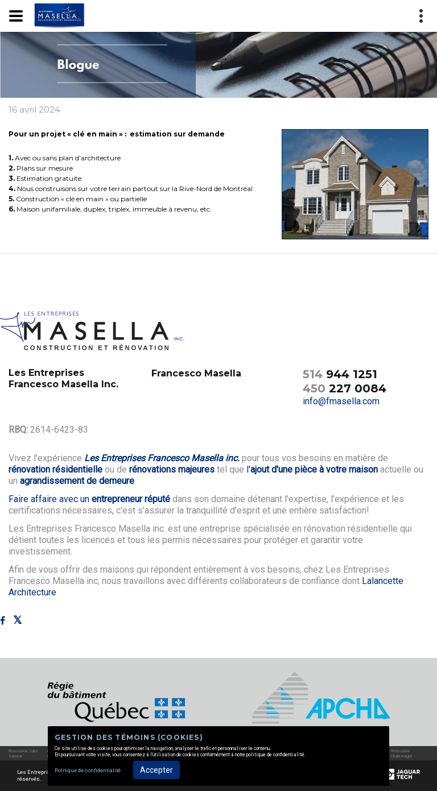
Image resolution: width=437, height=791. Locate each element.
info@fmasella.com (341, 401)
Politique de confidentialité (88, 770)
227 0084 (344, 388)
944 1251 (340, 374)
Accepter (156, 770)
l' (312, 469)
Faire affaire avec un (89, 499)
